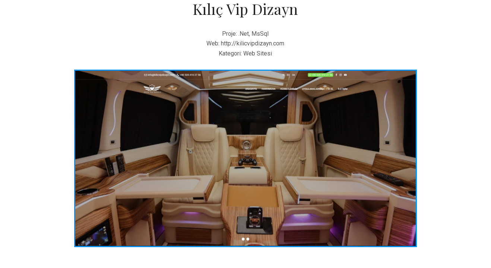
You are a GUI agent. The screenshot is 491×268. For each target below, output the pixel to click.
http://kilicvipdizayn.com (252, 43)
